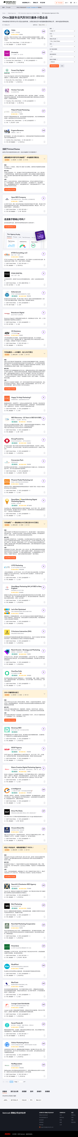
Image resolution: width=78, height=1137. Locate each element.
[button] (66, 3)
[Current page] (20, 1082)
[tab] (4, 1091)
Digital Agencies (12, 13)
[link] (35, 3)
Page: (16, 1081)
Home (3, 13)
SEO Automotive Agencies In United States (29, 13)
